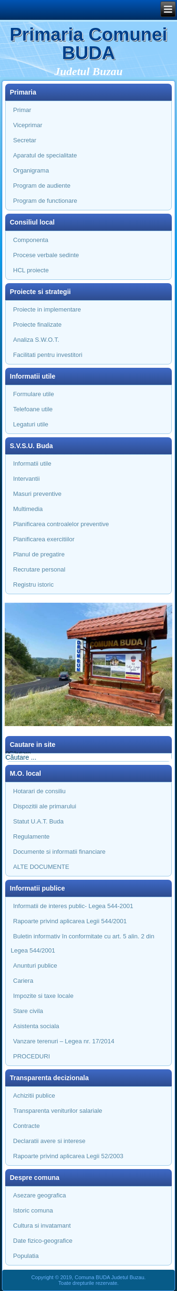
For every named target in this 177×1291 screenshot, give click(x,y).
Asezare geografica (39, 1195)
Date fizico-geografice (43, 1240)
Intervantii (26, 478)
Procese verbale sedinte (46, 255)
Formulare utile (33, 394)
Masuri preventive (37, 493)
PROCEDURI (31, 1056)
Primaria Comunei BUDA (89, 43)
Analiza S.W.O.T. (36, 339)
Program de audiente (41, 185)
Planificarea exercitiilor (44, 539)
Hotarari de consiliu (39, 791)
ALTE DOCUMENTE (41, 866)
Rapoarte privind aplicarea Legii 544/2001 (70, 921)
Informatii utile (32, 463)
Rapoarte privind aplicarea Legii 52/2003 (68, 1156)
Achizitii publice (34, 1095)
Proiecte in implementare (47, 309)
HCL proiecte (31, 270)
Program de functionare (45, 200)
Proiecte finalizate (37, 324)
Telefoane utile (33, 409)
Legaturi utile (30, 424)
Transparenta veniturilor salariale (57, 1110)
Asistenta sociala (36, 1026)
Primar (22, 109)
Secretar (24, 140)
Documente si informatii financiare (59, 851)
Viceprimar (27, 125)
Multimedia (28, 508)
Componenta (30, 239)
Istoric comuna (33, 1210)
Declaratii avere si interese (49, 1140)
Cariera (23, 980)
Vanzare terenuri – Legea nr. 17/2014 (63, 1041)
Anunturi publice (35, 965)
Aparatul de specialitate (45, 155)
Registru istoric (33, 584)
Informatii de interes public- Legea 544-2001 (73, 906)
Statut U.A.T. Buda (38, 821)
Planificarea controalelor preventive (61, 524)
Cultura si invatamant (42, 1225)
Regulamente (31, 836)
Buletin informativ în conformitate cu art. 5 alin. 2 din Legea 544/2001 (82, 943)
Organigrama (31, 170)
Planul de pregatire (39, 554)
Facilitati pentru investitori (48, 354)
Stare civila (28, 1010)
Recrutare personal (39, 569)
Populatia (26, 1255)
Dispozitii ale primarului (44, 806)
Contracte (26, 1125)
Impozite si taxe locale (43, 995)
